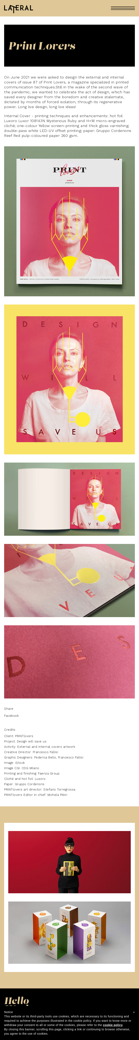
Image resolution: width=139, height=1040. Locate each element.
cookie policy (113, 1025)
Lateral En (18, 9)
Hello (16, 1001)
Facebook (11, 716)
